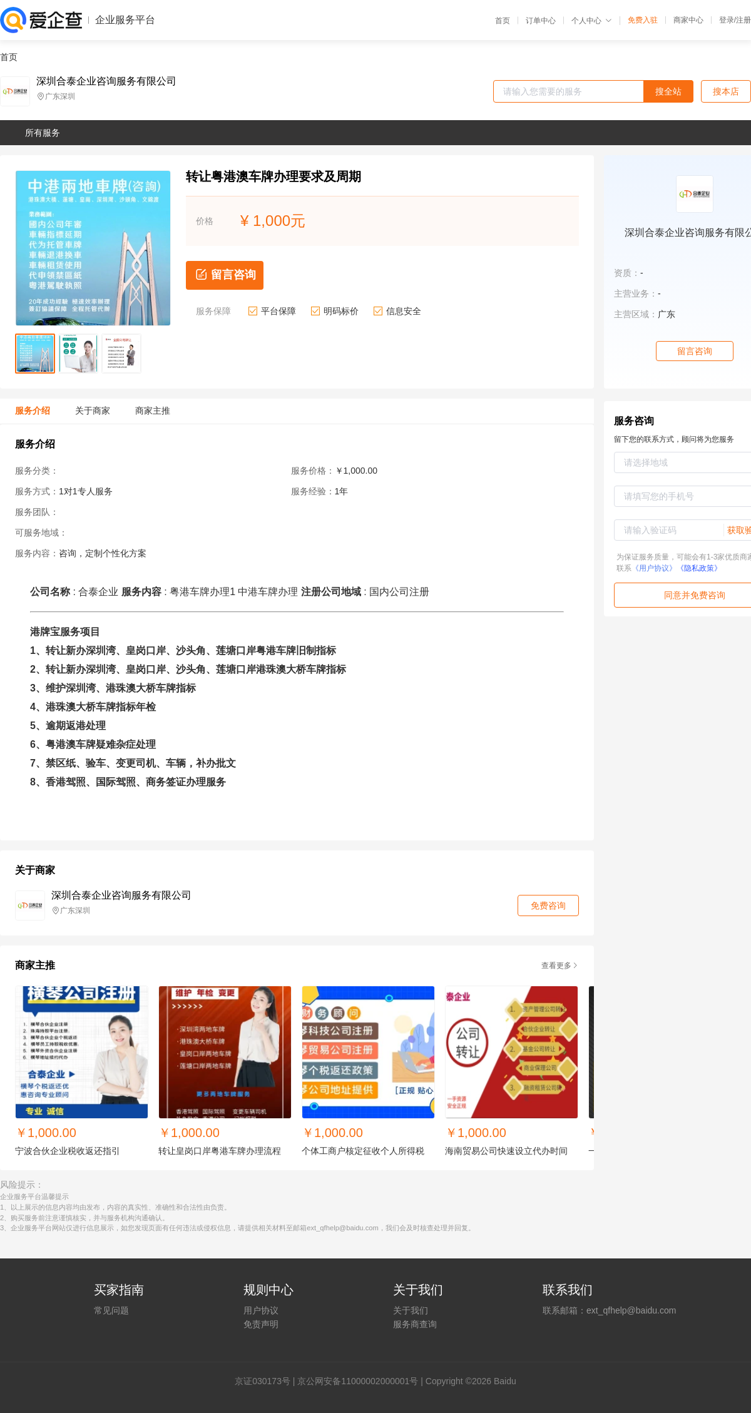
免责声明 (260, 1324)
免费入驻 (643, 20)
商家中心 (688, 20)
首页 (502, 20)
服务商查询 (415, 1324)
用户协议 (260, 1310)
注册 (743, 20)
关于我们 (410, 1310)
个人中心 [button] (591, 20)
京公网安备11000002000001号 (357, 1381)
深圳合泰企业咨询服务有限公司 (106, 81)
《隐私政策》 (699, 568)
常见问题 (111, 1310)
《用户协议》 (654, 568)
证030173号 (266, 1381)
